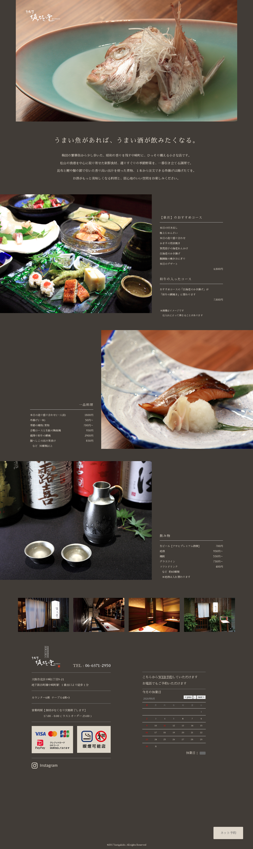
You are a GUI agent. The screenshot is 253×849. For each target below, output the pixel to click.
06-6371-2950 (98, 666)
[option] (126, 61)
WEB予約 (165, 677)
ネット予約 (228, 833)
